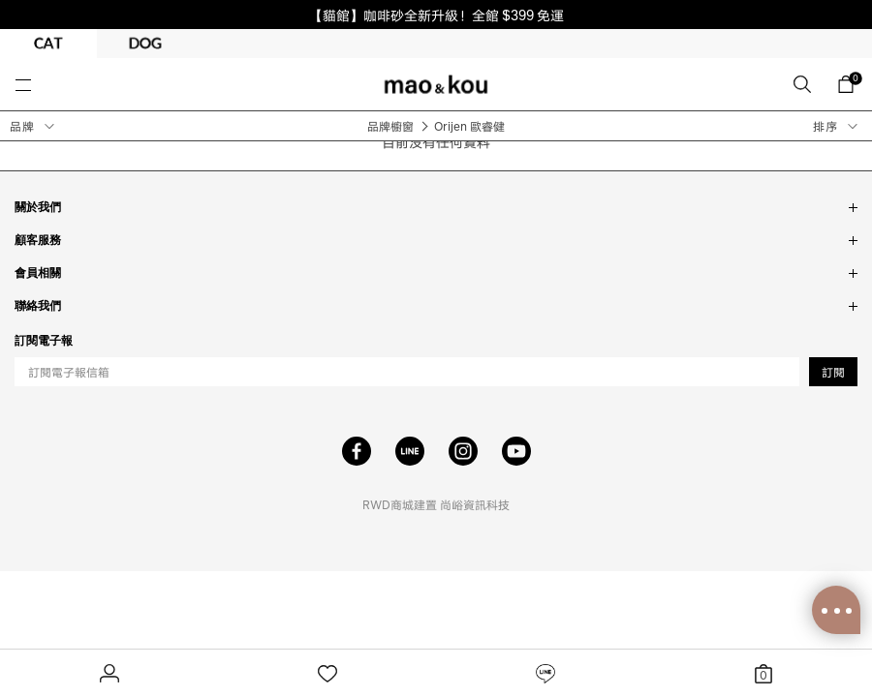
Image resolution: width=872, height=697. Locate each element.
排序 (825, 126)
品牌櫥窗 (390, 126)
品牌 (22, 126)
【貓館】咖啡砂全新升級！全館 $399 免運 (436, 14)
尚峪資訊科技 (475, 505)
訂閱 (833, 372)
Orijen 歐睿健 (469, 126)
